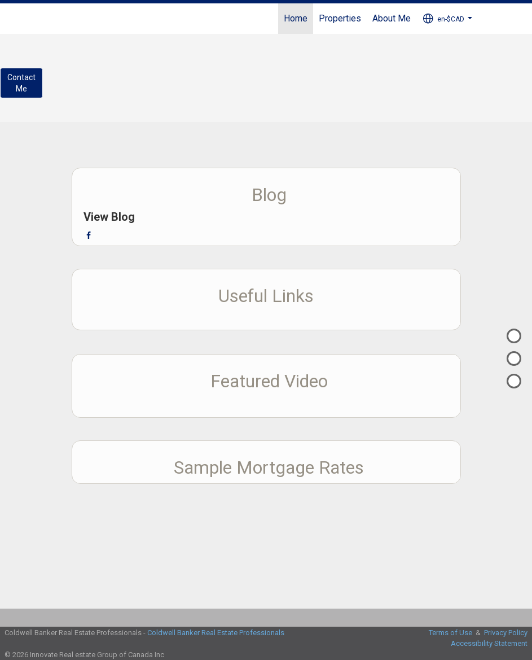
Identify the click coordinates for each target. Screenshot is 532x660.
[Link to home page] (61, 18)
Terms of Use (450, 632)
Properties (340, 18)
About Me (391, 18)
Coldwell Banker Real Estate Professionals (215, 632)
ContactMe (21, 83)
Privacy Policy (505, 632)
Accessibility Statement (489, 643)
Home (295, 18)
